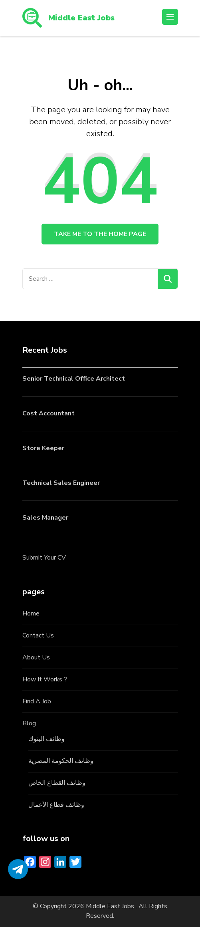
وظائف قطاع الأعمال (56, 804)
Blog (29, 723)
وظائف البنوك (46, 738)
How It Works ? (44, 679)
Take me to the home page (100, 234)
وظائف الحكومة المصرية (60, 760)
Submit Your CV (44, 557)
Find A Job (36, 701)
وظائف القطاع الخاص (56, 782)
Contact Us (38, 635)
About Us (36, 657)
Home (31, 613)
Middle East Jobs (81, 17)
